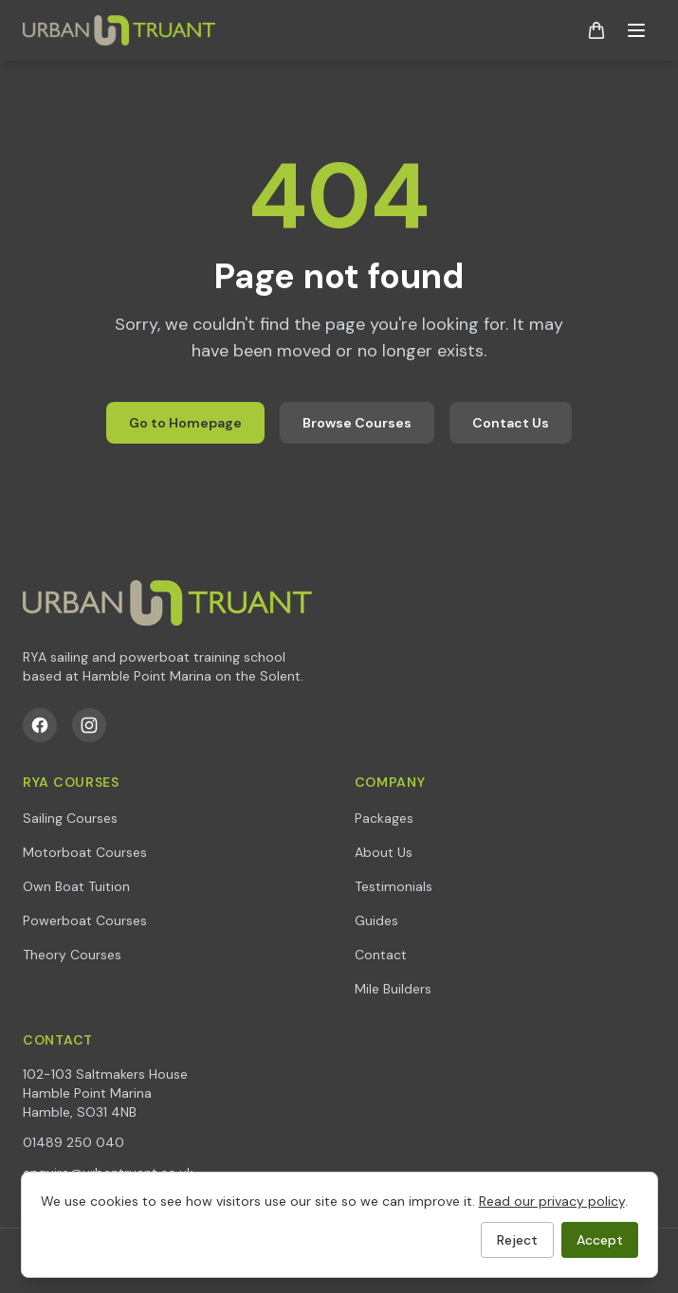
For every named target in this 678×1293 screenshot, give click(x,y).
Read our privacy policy (552, 1201)
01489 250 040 (73, 1142)
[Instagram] (89, 725)
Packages (384, 818)
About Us (383, 852)
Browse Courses (357, 422)
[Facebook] (40, 725)
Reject (517, 1239)
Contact (381, 954)
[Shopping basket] (596, 30)
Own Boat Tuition (76, 886)
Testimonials (393, 886)
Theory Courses (72, 954)
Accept (600, 1239)
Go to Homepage (185, 422)
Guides (376, 920)
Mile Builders (393, 988)
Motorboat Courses (85, 852)
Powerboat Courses (85, 920)
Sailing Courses (70, 818)
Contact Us (510, 422)
